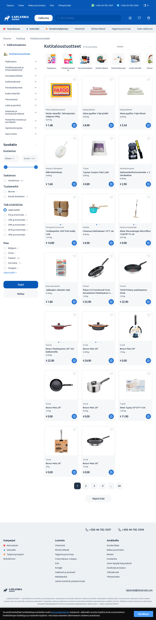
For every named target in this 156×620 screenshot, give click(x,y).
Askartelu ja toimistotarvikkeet (14, 112)
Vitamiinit (80, 29)
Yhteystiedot (64, 5)
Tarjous (10, 5)
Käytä (21, 284)
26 (119, 486)
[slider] (6, 167)
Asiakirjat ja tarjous (116, 568)
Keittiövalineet (12, 81)
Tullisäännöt (113, 572)
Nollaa (20, 294)
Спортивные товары (66, 559)
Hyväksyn (143, 614)
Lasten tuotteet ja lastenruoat (70, 581)
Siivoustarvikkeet (14, 76)
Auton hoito (11, 134)
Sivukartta (112, 559)
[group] (51, 61)
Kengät (58, 568)
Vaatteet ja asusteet (65, 572)
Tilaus (21, 5)
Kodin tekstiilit (12, 93)
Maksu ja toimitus (36, 5)
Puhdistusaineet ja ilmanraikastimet (14, 68)
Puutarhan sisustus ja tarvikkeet (15, 120)
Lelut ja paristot (13, 105)
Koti (57, 563)
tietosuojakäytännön (60, 612)
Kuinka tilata (113, 545)
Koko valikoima (145, 29)
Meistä (110, 554)
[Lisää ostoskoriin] (74, 125)
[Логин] (130, 18)
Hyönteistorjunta (13, 128)
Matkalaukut (61, 576)
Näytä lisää (98, 498)
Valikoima (43, 18)
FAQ (52, 5)
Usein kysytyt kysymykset (119, 563)
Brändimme (9, 559)
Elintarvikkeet (98, 29)
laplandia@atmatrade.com (139, 590)
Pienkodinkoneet (14, 87)
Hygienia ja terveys (121, 29)
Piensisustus (11, 99)
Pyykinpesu (10, 61)
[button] (60, 225)
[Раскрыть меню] (35, 61)
